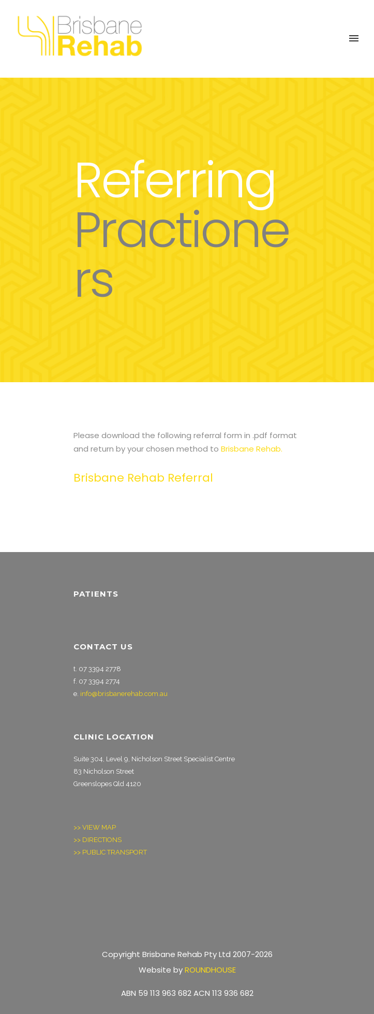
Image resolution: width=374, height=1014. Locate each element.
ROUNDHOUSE (210, 969)
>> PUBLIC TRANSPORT (110, 852)
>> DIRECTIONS (97, 840)
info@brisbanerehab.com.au (124, 694)
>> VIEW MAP (94, 827)
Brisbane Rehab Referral (143, 478)
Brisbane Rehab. (251, 448)
